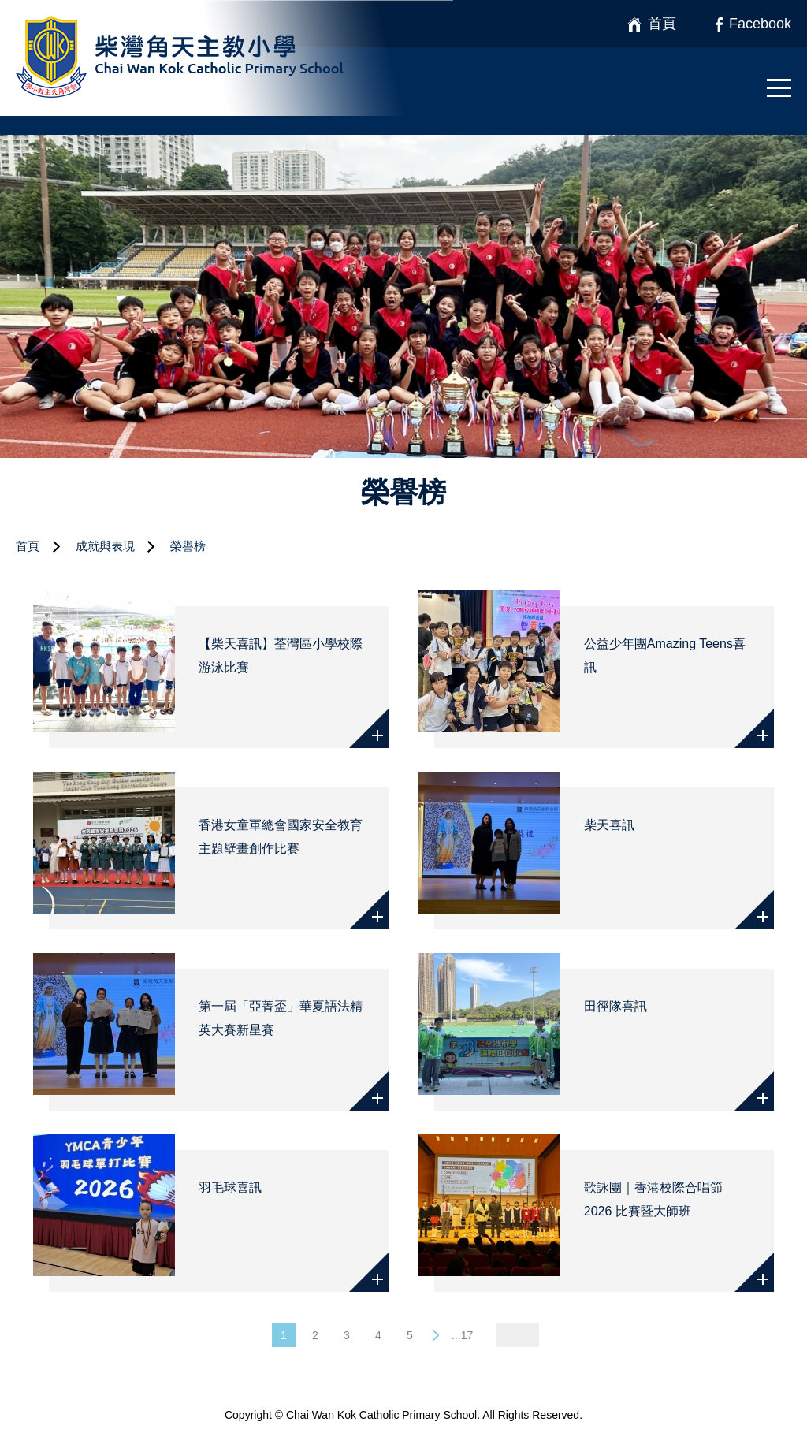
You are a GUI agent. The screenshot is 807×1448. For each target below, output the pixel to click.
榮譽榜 (188, 546)
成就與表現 (105, 546)
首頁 (27, 546)
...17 (462, 1335)
